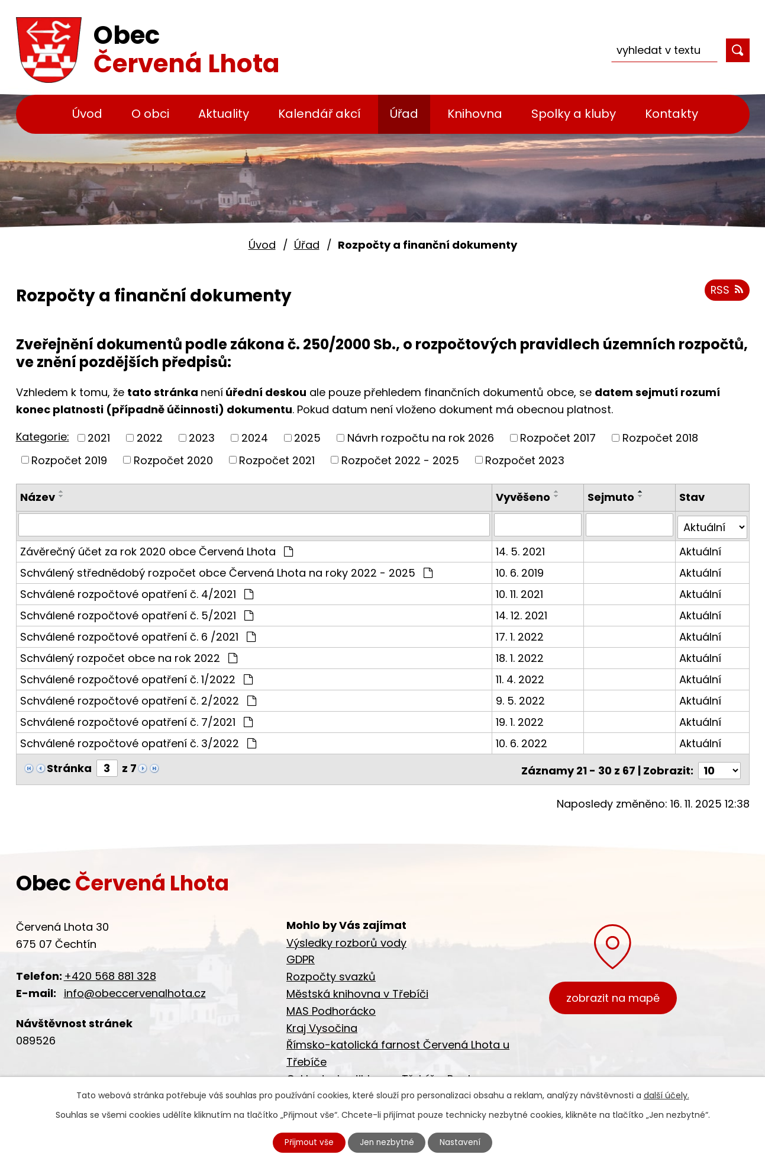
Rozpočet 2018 (660, 437)
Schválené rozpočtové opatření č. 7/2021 (136, 719)
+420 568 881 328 (110, 970)
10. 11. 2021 (520, 591)
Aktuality (223, 113)
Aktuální (701, 548)
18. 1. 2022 (521, 655)
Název (37, 497)
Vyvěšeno (524, 497)
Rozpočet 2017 (558, 437)
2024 (254, 437)
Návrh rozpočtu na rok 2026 (420, 437)
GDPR (300, 954)
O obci (150, 113)
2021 (99, 437)
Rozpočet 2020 (173, 459)
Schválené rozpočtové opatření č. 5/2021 (136, 612)
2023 (202, 437)
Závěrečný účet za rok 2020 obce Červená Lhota (156, 548)
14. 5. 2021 (521, 548)
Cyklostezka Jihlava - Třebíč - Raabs (383, 1073)
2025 (307, 437)
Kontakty (671, 113)
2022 (150, 437)
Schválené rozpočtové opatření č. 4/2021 (136, 591)
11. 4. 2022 (521, 676)
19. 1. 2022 (521, 719)
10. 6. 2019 (521, 569)
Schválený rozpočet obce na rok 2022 (128, 655)
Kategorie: (42, 436)
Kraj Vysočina (321, 1022)
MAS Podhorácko (331, 1005)
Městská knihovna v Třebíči (357, 988)
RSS (726, 291)
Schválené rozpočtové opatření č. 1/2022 (136, 676)
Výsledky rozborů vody (346, 937)
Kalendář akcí (319, 113)
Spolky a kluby (573, 113)
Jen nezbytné (387, 1142)
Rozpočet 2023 (524, 459)
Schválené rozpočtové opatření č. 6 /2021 (138, 633)
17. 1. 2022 (521, 633)
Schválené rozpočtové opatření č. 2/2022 (138, 697)
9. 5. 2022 (521, 697)
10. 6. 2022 (522, 740)
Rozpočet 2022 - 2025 (400, 459)
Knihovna (474, 113)
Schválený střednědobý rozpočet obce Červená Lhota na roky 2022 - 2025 (226, 569)
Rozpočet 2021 (277, 459)
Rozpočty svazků (331, 971)
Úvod (87, 113)
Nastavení (463, 1142)
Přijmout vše (306, 1142)
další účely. (666, 1095)
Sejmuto (611, 497)
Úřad (404, 113)
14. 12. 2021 (522, 612)
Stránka (69, 765)
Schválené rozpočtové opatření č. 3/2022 (138, 740)
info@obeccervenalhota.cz (135, 987)
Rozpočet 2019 (69, 459)
